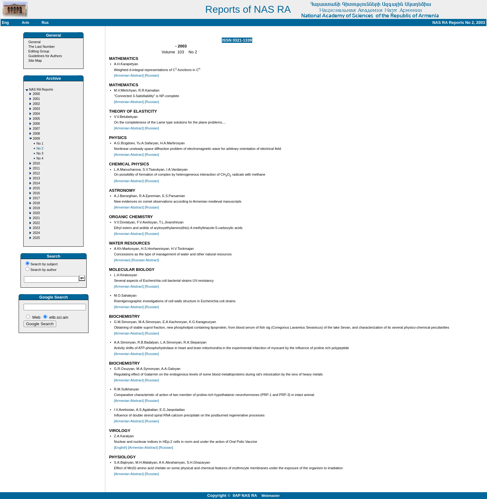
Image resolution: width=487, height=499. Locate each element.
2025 (36, 238)
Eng (5, 22)
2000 (36, 94)
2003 (36, 108)
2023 (36, 228)
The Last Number (41, 46)
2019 (36, 208)
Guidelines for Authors (45, 56)
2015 (36, 188)
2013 (36, 178)
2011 (36, 168)
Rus (45, 22)
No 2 (39, 148)
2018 (36, 203)
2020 (36, 213)
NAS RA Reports (41, 89)
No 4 (39, 158)
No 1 (39, 143)
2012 (36, 173)
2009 (36, 138)
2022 (36, 223)
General (34, 42)
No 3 (39, 153)
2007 (36, 128)
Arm (25, 22)
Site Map (35, 60)
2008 (36, 133)
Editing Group (38, 51)
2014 (36, 183)
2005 (36, 118)
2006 (36, 123)
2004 (36, 113)
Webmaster (271, 495)
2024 (36, 233)
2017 (36, 198)
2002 (36, 104)
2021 (36, 218)
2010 (36, 163)
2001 (36, 99)
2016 (36, 193)
